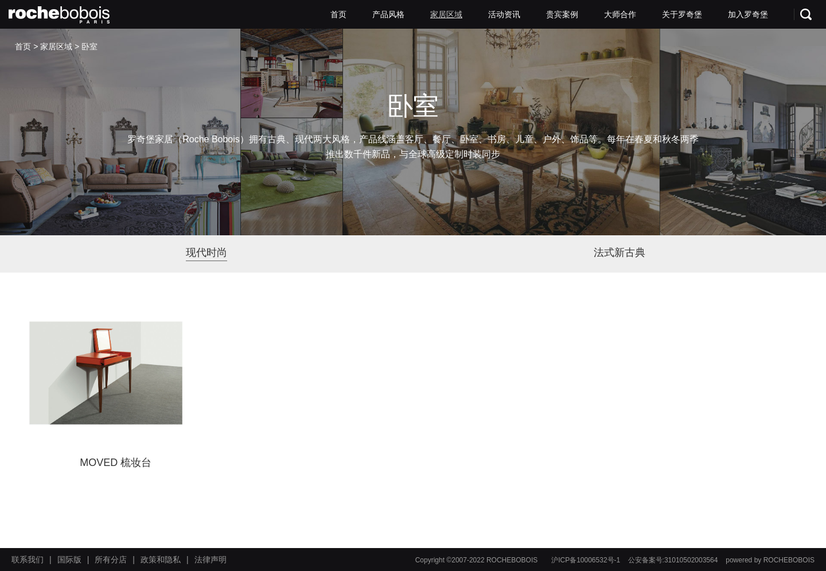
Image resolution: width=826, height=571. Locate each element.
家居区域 (446, 14)
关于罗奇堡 (682, 14)
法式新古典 (619, 252)
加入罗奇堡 (748, 14)
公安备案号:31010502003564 (673, 560)
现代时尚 (206, 252)
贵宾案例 (562, 14)
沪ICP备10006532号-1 (585, 560)
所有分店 (111, 559)
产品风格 (388, 14)
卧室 (89, 46)
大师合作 (620, 14)
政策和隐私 (161, 559)
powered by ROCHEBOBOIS (770, 560)
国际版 (69, 559)
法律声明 (210, 559)
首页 (338, 14)
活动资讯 (504, 14)
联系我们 (27, 559)
